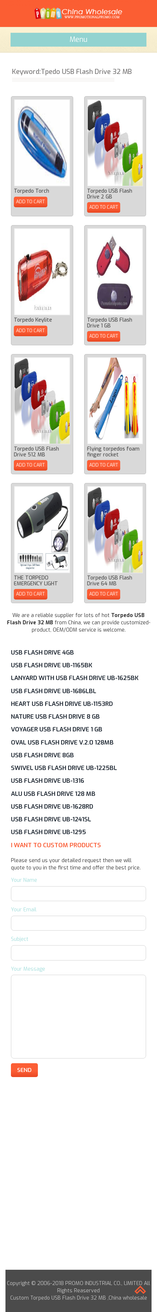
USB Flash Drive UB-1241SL (51, 819)
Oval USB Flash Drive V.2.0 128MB (62, 742)
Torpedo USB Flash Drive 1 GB (109, 323)
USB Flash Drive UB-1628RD (52, 806)
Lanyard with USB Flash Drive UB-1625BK (74, 678)
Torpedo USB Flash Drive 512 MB (36, 451)
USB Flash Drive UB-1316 (47, 781)
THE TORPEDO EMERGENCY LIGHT (36, 580)
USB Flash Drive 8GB (42, 755)
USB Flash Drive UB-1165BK (51, 665)
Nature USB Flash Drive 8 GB (55, 716)
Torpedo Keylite (33, 320)
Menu (78, 39)
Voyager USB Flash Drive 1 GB (56, 729)
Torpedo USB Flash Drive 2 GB (109, 194)
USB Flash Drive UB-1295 (48, 832)
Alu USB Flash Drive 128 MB (53, 794)
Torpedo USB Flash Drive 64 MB (109, 580)
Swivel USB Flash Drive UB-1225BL (64, 768)
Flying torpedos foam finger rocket (113, 451)
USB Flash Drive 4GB (42, 652)
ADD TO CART (30, 202)
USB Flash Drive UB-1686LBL (53, 691)
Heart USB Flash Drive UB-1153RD (62, 704)
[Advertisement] (78, 1191)
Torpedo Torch (31, 191)
